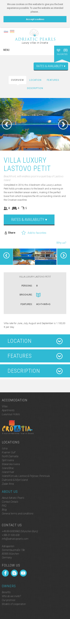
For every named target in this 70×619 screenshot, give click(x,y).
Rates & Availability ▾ (50, 66)
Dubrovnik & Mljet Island (15, 479)
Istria (4, 448)
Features (53, 80)
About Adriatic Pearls (13, 497)
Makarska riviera (11, 464)
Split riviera (8, 460)
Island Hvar (8, 472)
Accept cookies (35, 19)
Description (35, 88)
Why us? (61, 242)
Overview (17, 80)
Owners (9, 586)
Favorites (62, 53)
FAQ (4, 505)
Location (35, 80)
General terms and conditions (17, 513)
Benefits (6, 592)
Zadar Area (8, 483)
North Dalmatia (10, 456)
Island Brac (8, 468)
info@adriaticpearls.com (15, 538)
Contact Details (10, 501)
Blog (4, 509)
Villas (5, 406)
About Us (10, 491)
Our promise (8, 600)
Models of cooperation (14, 604)
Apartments (8, 410)
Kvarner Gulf (8, 452)
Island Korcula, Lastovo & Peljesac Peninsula (26, 475)
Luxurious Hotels (11, 414)
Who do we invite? (11, 596)
